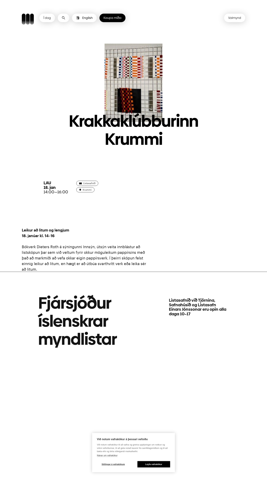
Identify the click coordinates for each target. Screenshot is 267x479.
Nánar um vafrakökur (107, 455)
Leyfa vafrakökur (153, 464)
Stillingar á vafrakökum (113, 464)
